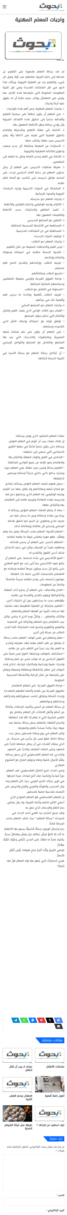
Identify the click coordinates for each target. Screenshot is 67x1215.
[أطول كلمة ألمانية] (49, 1084)
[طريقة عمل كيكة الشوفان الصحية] (17, 1113)
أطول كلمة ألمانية (54, 1096)
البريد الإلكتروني (55, 1210)
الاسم (60, 1195)
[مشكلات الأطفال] (49, 1055)
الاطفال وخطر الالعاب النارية (20, 1098)
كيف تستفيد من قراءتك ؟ (50, 1125)
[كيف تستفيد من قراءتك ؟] (49, 1113)
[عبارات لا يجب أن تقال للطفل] (17, 1055)
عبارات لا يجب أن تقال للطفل (20, 1068)
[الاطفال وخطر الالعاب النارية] (17, 1084)
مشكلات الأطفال (55, 1066)
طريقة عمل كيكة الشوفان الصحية (18, 1127)
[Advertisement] (33, 398)
